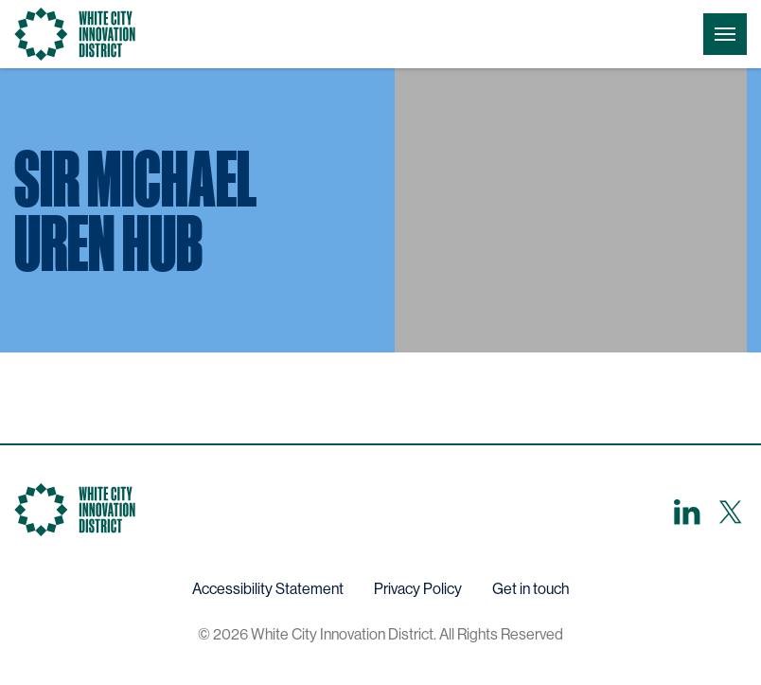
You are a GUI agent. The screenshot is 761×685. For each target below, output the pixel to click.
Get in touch (530, 589)
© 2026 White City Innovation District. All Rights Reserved (380, 634)
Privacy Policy (418, 589)
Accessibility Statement (268, 589)
